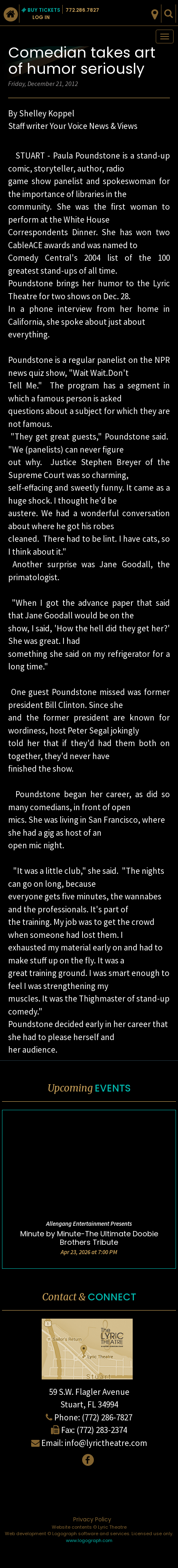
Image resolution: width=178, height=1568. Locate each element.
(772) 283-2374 (101, 1429)
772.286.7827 (82, 9)
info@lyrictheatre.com (106, 1442)
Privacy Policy (92, 1519)
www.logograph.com (89, 1540)
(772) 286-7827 (107, 1417)
